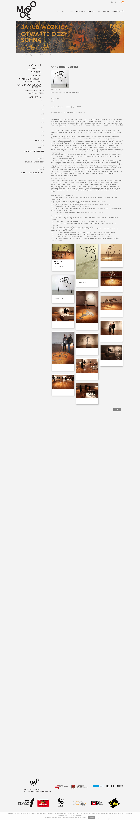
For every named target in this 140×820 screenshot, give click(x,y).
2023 (42, 114)
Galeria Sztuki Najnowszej (34, 151)
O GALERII (36, 75)
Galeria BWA (35, 55)
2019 (42, 131)
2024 (42, 110)
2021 (42, 123)
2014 (41, 55)
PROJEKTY (36, 72)
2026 (42, 101)
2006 (42, 167)
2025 (42, 105)
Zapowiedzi (34, 68)
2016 (42, 146)
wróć (117, 409)
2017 (42, 143)
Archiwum (27, 55)
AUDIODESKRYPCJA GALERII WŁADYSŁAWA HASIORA (34, 92)
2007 (42, 165)
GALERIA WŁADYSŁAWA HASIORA (29, 85)
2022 (42, 118)
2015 (42, 154)
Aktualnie (35, 65)
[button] (112, 2)
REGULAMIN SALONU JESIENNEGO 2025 (30, 80)
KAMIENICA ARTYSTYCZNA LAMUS (32, 173)
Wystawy (20, 55)
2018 (42, 136)
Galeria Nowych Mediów (34, 162)
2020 (42, 127)
